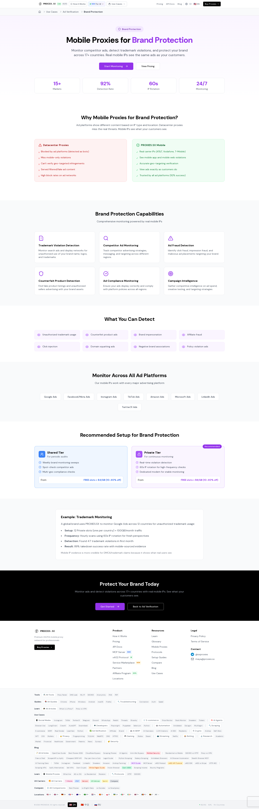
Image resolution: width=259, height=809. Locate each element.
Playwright (115, 726)
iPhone (72, 702)
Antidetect (177, 726)
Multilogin (198, 726)
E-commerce (151, 720)
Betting (189, 736)
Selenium (137, 726)
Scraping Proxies (109, 753)
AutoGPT (72, 726)
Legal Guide (108, 758)
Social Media (43, 720)
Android (92, 702)
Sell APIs (70, 768)
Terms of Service (200, 641)
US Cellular (95, 781)
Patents (82, 741)
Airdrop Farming (119, 763)
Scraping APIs (40, 768)
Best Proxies (74, 788)
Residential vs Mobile (174, 753)
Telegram (86, 720)
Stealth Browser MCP (200, 758)
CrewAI (63, 726)
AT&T (77, 781)
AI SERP (135, 731)
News (90, 741)
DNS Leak (73, 695)
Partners (117, 667)
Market (38, 741)
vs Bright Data (87, 788)
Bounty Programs (157, 768)
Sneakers (192, 720)
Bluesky (134, 720)
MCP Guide (135, 763)
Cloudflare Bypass (93, 753)
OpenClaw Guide (59, 753)
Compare (157, 662)
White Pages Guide (97, 768)
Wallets (51, 736)
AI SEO (173, 731)
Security (113, 741)
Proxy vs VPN (81, 709)
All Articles (49, 708)
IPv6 (110, 695)
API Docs (170, 4)
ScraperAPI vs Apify (55, 758)
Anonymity (101, 695)
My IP (82, 695)
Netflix (175, 736)
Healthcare (58, 741)
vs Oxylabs (100, 788)
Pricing (160, 4)
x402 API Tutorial (175, 763)
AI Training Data (41, 763)
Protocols (157, 652)
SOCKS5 (91, 695)
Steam (148, 736)
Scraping (214, 725)
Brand (121, 731)
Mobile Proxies (159, 646)
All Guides (51, 701)
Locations (118, 678)
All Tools (48, 694)
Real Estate (59, 731)
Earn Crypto (81, 768)
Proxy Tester (62, 695)
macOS (100, 702)
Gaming (129, 736)
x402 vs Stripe (200, 763)
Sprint (105, 781)
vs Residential (90, 774)
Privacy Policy (198, 636)
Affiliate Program (125, 673)
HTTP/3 (115, 736)
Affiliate (113, 731)
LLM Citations (162, 731)
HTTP (129, 774)
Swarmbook (83, 726)
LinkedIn (86, 763)
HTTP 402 (213, 763)
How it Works (120, 636)
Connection (144, 702)
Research (206, 736)
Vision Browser (114, 768)
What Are (67, 774)
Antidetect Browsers (159, 758)
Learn (155, 636)
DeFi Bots (217, 731)
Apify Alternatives (56, 768)
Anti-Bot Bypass (137, 753)
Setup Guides (159, 657)
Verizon (85, 781)
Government (71, 741)
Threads (124, 720)
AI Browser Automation (179, 758)
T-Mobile (69, 781)
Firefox (108, 702)
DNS (108, 736)
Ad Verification (71, 11)
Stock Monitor (180, 720)
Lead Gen (70, 731)
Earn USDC (127, 768)
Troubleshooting (127, 701)
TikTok (67, 720)
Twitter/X (76, 720)
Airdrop (208, 731)
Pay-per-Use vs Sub (92, 758)
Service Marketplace (127, 663)
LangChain (52, 726)
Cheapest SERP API (74, 758)
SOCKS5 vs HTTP (191, 753)
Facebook (76, 763)
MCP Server (122, 652)
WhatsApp (106, 720)
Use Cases (116, 4)
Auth (154, 702)
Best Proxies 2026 (76, 753)
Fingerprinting (79, 736)
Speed (161, 702)
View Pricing (147, 66)
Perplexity (183, 731)
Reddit (115, 720)
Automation (163, 725)
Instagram (58, 720)
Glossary (156, 641)
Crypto (197, 731)
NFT (36, 736)
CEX (43, 736)
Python (147, 726)
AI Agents (216, 720)
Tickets (201, 720)
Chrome (64, 702)
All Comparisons (56, 788)
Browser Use (40, 726)
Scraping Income (140, 768)
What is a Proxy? (66, 709)
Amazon (106, 763)
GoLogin (188, 726)
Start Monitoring (116, 66)
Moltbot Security (153, 753)
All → (157, 794)
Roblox (140, 736)
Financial (47, 741)
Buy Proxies (212, 4)
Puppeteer (127, 726)
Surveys (98, 741)
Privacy (65, 736)
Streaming (163, 736)
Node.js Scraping (141, 758)
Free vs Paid (40, 758)
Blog (180, 4)
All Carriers (55, 781)
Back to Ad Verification (145, 606)
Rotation (102, 774)
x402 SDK (188, 763)
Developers (101, 725)
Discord (96, 720)
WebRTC (100, 736)
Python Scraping (125, 758)
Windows (82, 702)
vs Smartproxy (113, 788)
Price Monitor (167, 720)
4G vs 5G (77, 774)
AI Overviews (148, 731)
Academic (219, 736)
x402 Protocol (123, 657)
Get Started (110, 606)
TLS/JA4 (91, 736)
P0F (116, 695)
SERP (50, 731)
